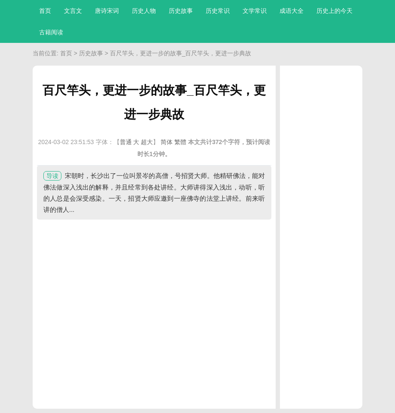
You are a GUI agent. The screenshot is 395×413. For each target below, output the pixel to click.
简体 (167, 142)
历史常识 (218, 10)
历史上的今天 (334, 10)
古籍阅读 (51, 32)
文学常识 (255, 10)
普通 (126, 142)
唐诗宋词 (107, 10)
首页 (45, 10)
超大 (147, 142)
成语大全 (292, 10)
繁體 (180, 142)
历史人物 (144, 10)
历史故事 (181, 10)
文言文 (73, 10)
